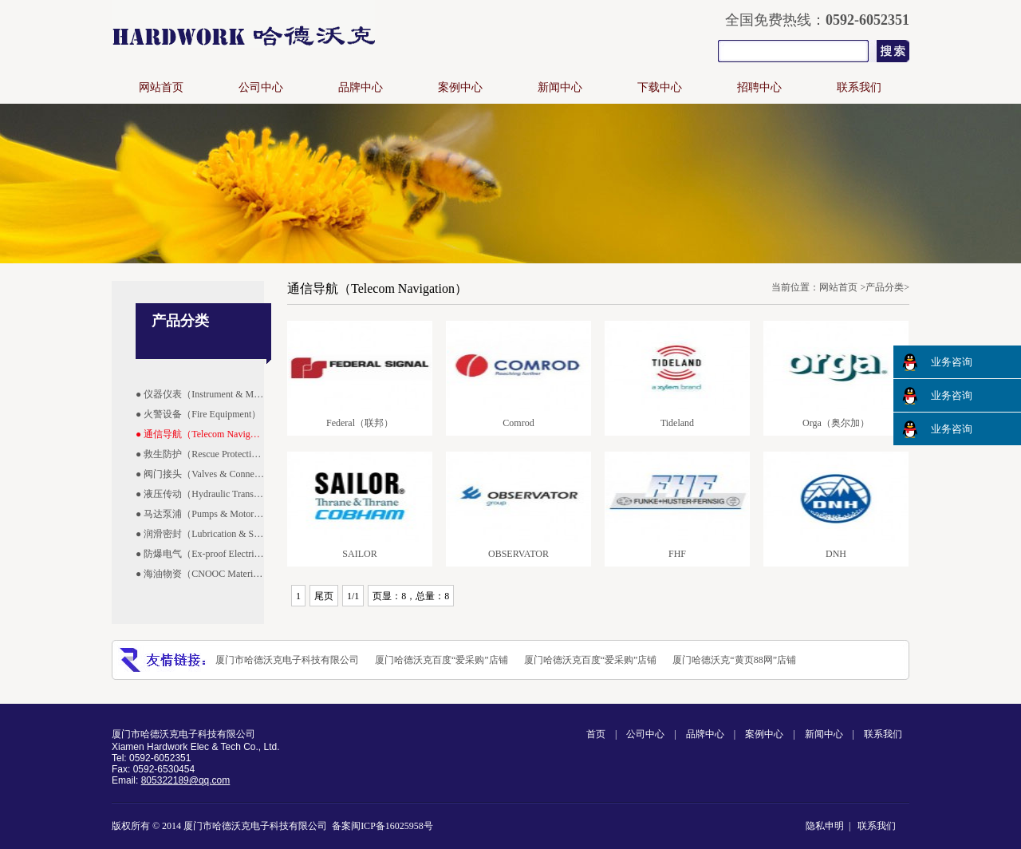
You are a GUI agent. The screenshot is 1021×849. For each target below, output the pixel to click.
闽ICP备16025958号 (392, 825)
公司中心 (260, 87)
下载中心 (659, 87)
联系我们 (859, 87)
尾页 (323, 596)
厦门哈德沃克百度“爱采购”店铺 (441, 659)
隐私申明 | (830, 825)
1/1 (353, 596)
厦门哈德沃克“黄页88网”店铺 (734, 659)
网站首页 (161, 87)
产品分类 (884, 287)
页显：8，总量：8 (411, 596)
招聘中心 (759, 87)
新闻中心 (560, 87)
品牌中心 (360, 87)
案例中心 (460, 87)
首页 (595, 734)
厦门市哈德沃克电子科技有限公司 (287, 659)
